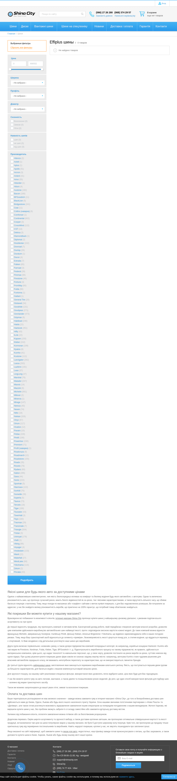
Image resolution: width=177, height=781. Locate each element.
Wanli (16, 554)
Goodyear (18, 310)
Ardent (17, 176)
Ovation (17, 427)
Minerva (17, 399)
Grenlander (19, 314)
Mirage (17, 402)
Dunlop (17, 250)
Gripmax (18, 317)
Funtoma (18, 292)
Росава (17, 572)
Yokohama (19, 565)
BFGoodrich (19, 197)
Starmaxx (18, 487)
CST (16, 229)
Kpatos (17, 349)
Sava (16, 476)
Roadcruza (19, 452)
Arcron (17, 172)
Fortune (17, 282)
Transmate (19, 526)
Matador (18, 381)
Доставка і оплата (16, 751)
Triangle (17, 529)
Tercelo (17, 505)
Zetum (17, 568)
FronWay (18, 285)
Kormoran (18, 346)
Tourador (18, 512)
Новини (11, 761)
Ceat (16, 208)
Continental (19, 218)
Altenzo (17, 158)
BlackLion (18, 201)
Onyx (16, 420)
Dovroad (18, 247)
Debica (17, 232)
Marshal (17, 377)
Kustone (18, 356)
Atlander (18, 183)
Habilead (18, 321)
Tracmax (18, 522)
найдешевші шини (41, 665)
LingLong (18, 374)
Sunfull (17, 491)
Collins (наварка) (22, 211)
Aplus (16, 165)
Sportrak (18, 483)
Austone (18, 190)
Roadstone (19, 459)
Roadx (17, 462)
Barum (17, 193)
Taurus (17, 501)
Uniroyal (18, 536)
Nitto (16, 413)
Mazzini (17, 388)
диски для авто (70, 731)
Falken (17, 264)
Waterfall (18, 558)
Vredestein (19, 551)
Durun (17, 257)
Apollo (17, 169)
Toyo (16, 519)
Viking (17, 544)
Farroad (17, 268)
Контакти (12, 758)
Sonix (16, 480)
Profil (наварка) (21, 448)
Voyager (18, 547)
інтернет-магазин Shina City (68, 618)
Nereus (17, 406)
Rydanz (17, 469)
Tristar (17, 533)
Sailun (17, 473)
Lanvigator (19, 360)
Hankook (18, 328)
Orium (17, 423)
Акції (10, 765)
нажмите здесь (126, 776)
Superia (17, 498)
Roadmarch (19, 455)
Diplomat (18, 239)
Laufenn (17, 367)
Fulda (16, 289)
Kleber (17, 342)
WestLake (18, 561)
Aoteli (16, 162)
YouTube (61, 772)
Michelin (18, 391)
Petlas (17, 434)
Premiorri (18, 445)
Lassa (17, 363)
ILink (16, 335)
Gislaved (18, 303)
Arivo (16, 179)
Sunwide (18, 494)
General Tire (19, 300)
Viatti (16, 540)
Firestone (18, 278)
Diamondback (20, 236)
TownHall (18, 515)
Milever (17, 395)
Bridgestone (19, 204)
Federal (17, 271)
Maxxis (17, 384)
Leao (16, 370)
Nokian (17, 416)
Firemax (17, 275)
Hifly (16, 331)
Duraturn (18, 254)
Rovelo (17, 466)
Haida (16, 324)
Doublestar (19, 243)
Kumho (17, 353)
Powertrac (18, 441)
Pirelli (16, 437)
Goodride (18, 307)
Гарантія (12, 754)
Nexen (17, 409)
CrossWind (19, 225)
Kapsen (17, 338)
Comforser (19, 215)
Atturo (17, 186)
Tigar (16, 508)
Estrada (17, 261)
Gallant (17, 296)
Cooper (17, 222)
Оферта (11, 768)
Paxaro (17, 430)
